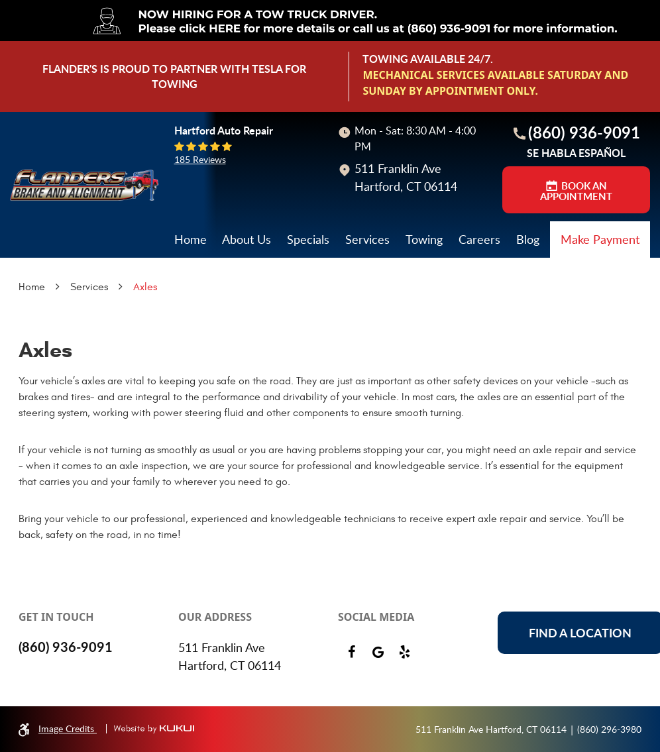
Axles (145, 287)
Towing (424, 239)
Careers (479, 239)
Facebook (351, 652)
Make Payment (600, 239)
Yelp (404, 652)
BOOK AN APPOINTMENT (576, 191)
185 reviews (200, 159)
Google (377, 652)
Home (190, 239)
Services (367, 239)
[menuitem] (190, 239)
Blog (527, 239)
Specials (308, 239)
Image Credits (67, 728)
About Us (246, 239)
